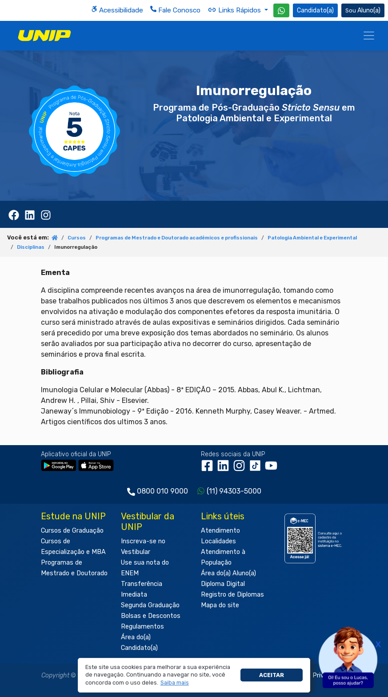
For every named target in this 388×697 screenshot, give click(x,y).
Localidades (218, 541)
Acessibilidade (117, 10)
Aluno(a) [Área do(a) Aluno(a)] (362, 10)
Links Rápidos (235, 9)
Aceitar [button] (271, 675)
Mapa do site (220, 605)
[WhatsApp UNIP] (281, 10)
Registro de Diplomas (232, 594)
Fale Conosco (175, 10)
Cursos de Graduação (72, 530)
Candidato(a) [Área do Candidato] (315, 10)
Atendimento (220, 530)
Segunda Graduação (150, 605)
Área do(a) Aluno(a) (228, 573)
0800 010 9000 (162, 491)
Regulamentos (142, 626)
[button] (174, 682)
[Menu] (369, 35)
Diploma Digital (223, 584)
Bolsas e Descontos (150, 616)
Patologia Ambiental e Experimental (312, 238)
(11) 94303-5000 (234, 491)
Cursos (77, 238)
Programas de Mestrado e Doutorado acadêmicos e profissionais (177, 238)
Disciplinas (30, 247)
